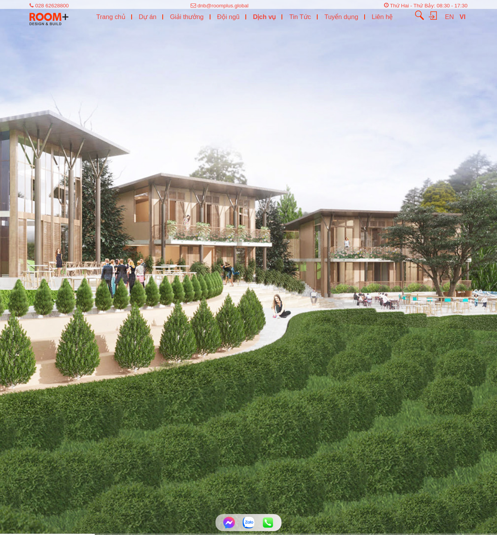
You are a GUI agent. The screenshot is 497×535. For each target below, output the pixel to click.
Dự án (147, 16)
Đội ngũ (228, 16)
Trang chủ (110, 16)
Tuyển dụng (341, 16)
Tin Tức (300, 16)
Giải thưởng (187, 16)
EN (450, 16)
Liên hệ (382, 16)
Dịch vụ (264, 16)
